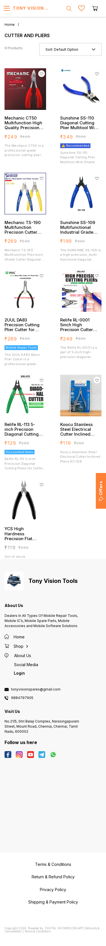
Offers (100, 491)
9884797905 (22, 698)
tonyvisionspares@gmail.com (35, 689)
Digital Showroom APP (64, 928)
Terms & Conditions (37, 931)
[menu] (7, 8)
